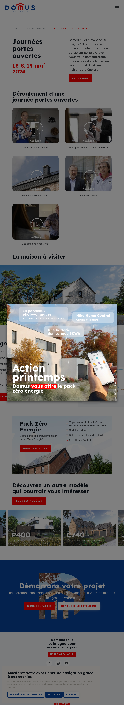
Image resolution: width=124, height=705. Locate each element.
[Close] (115, 301)
